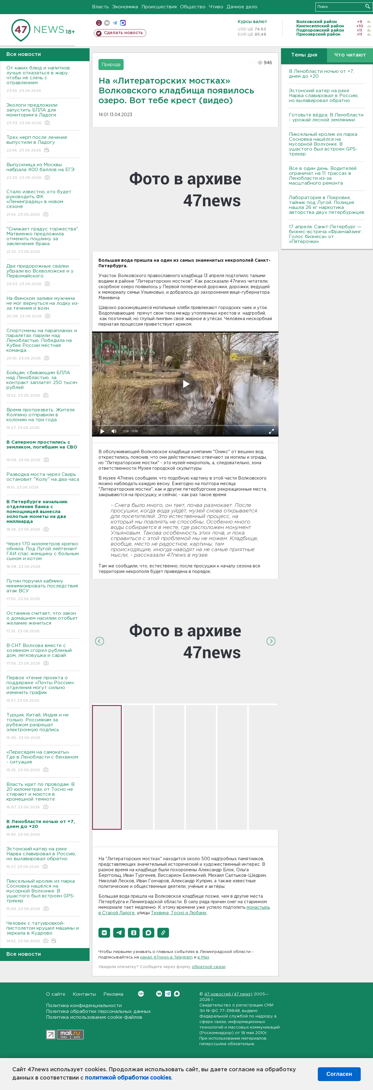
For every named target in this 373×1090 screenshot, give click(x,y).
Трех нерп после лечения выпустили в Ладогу (43, 144)
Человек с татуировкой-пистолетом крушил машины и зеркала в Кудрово (43, 932)
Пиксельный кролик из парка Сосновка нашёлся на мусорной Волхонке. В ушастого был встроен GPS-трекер (43, 895)
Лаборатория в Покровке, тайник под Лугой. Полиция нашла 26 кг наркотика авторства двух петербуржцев (326, 205)
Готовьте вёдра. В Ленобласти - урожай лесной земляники (326, 117)
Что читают (350, 55)
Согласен (339, 1074)
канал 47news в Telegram (166, 957)
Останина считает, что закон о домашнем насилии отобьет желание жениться (43, 622)
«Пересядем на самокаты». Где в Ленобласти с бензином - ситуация (43, 761)
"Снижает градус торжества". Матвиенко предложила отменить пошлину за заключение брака (43, 240)
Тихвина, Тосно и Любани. (179, 913)
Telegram (168, 994)
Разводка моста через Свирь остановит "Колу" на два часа (43, 481)
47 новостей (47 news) (228, 994)
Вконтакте (141, 994)
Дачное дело (242, 7)
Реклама (113, 994)
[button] (104, 933)
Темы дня (304, 55)
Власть (100, 7)
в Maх (203, 957)
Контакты (84, 994)
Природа (111, 65)
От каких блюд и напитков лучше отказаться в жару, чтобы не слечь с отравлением (43, 79)
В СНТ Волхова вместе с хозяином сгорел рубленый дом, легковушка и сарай (43, 655)
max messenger (123, 23)
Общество (193, 7)
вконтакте (107, 23)
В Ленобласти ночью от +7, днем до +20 (321, 73)
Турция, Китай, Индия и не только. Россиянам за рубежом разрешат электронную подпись (43, 726)
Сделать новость (123, 33)
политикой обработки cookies (128, 1078)
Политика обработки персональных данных (98, 1012)
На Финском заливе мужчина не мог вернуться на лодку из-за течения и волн (43, 307)
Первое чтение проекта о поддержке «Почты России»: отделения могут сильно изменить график (43, 689)
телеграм (115, 23)
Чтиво (216, 7)
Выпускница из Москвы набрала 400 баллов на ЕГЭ (43, 171)
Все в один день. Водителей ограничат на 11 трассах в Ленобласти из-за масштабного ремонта (322, 176)
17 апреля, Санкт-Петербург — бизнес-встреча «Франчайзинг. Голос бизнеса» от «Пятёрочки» (325, 234)
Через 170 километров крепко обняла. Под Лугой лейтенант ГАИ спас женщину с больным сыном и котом (43, 555)
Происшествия (159, 7)
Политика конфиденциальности (84, 1006)
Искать (367, 6)
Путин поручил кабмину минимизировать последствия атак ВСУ (43, 590)
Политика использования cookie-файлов (94, 1017)
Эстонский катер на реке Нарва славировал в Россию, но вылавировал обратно (43, 858)
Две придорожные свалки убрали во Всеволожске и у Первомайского (43, 275)
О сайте (55, 994)
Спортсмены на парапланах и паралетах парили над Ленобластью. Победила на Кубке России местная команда (43, 345)
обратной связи (208, 967)
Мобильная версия (99, 23)
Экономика (125, 7)
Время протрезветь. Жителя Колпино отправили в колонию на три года (43, 419)
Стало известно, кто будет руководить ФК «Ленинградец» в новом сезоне (43, 203)
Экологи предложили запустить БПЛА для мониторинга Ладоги (43, 114)
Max (177, 994)
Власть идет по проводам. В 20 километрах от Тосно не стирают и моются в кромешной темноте (43, 796)
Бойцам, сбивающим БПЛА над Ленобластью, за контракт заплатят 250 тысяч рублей (43, 384)
